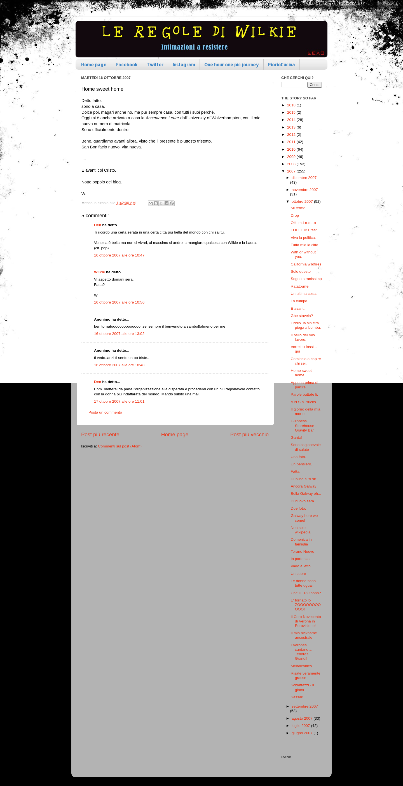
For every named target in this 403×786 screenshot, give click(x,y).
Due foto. (298, 508)
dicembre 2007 (304, 178)
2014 (292, 120)
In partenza (300, 559)
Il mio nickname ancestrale (304, 635)
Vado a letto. (301, 566)
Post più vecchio (249, 434)
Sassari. (297, 697)
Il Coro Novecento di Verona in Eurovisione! (306, 621)
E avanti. (298, 308)
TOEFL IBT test (304, 230)
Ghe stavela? (302, 316)
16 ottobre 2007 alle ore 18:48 (119, 365)
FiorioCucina (281, 64)
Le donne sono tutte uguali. (303, 583)
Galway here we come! (304, 518)
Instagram (184, 64)
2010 (292, 149)
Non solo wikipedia (301, 530)
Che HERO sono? (306, 593)
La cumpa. (299, 301)
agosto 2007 (302, 718)
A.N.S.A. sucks (303, 402)
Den (97, 225)
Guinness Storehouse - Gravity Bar (304, 425)
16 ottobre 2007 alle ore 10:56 (119, 302)
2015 (292, 112)
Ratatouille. (300, 286)
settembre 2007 (305, 706)
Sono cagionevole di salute (306, 447)
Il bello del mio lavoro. (303, 337)
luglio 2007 (301, 726)
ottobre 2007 (303, 201)
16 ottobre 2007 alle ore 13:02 (119, 334)
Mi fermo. (298, 208)
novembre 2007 (305, 190)
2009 (292, 157)
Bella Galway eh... (306, 493)
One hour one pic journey (231, 64)
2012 (292, 134)
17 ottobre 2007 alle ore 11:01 (119, 401)
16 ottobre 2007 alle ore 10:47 (119, 255)
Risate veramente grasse (305, 675)
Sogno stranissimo (306, 279)
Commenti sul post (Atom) (120, 446)
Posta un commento (105, 412)
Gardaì (296, 437)
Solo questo (301, 271)
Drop (295, 215)
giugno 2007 (302, 733)
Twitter (155, 64)
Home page (93, 64)
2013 (292, 127)
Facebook (126, 64)
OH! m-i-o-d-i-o (303, 223)
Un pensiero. (301, 464)
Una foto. (298, 457)
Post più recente (100, 434)
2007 (292, 171)
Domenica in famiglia (301, 541)
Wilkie (99, 272)
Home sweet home (301, 372)
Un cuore (298, 574)
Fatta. (296, 471)
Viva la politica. (303, 237)
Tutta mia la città (304, 245)
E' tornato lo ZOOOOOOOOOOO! (306, 604)
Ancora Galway (304, 486)
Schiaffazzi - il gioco (302, 687)
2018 (292, 105)
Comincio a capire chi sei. (306, 361)
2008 (292, 164)
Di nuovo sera (302, 501)
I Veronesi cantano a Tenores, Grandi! (301, 652)
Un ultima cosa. (304, 293)
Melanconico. (302, 666)
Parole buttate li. (304, 394)
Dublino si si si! (303, 479)
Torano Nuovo (302, 551)
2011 (292, 142)
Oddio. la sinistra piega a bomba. (306, 325)
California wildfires (306, 264)
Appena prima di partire (304, 385)
